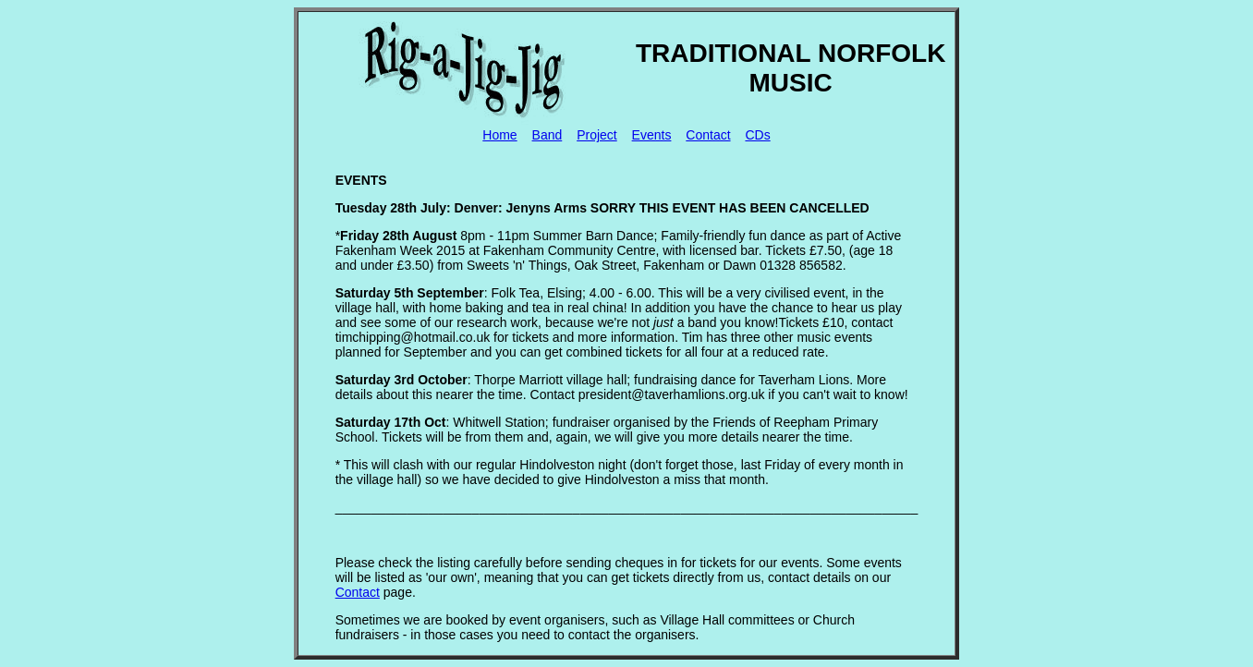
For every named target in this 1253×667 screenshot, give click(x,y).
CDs (757, 134)
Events (652, 134)
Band (547, 134)
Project (597, 134)
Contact (708, 134)
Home (499, 134)
